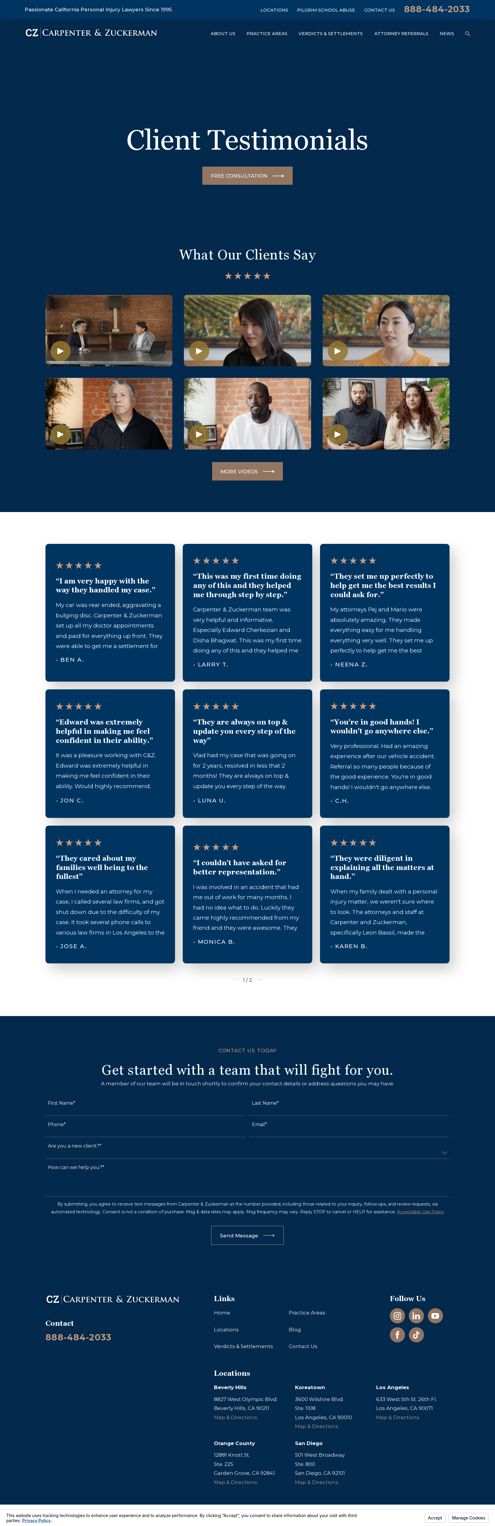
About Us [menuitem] (223, 33)
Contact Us (379, 10)
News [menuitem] (447, 33)
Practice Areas (307, 1313)
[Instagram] (397, 1316)
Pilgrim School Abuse (326, 10)
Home (222, 1313)
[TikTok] (416, 1335)
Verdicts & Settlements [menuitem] (331, 33)
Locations (274, 10)
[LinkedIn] (416, 1316)
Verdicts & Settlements (243, 1346)
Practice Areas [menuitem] (267, 33)
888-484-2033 (437, 9)
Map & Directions (235, 1417)
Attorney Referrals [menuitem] (401, 33)
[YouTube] (435, 1316)
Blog (295, 1330)
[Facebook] (397, 1335)
